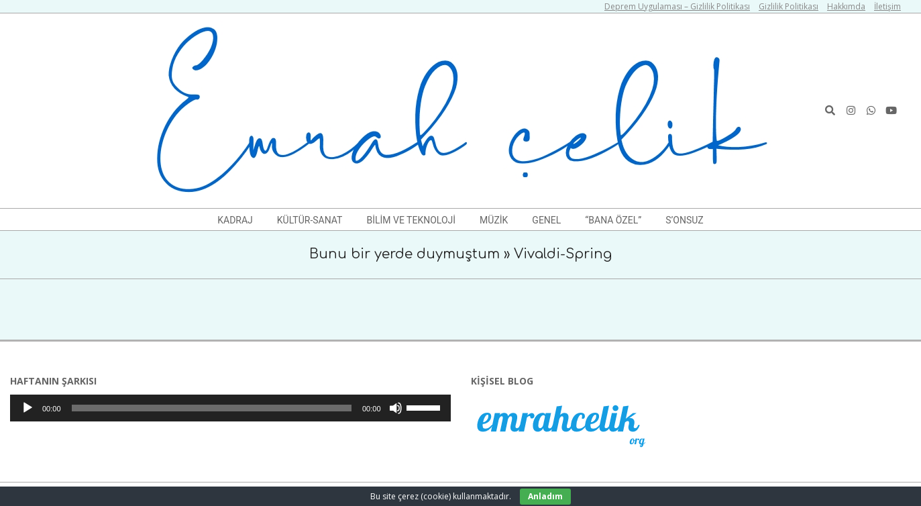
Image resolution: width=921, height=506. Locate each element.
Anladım (545, 496)
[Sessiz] (395, 408)
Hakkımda (846, 6)
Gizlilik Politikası (788, 6)
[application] (230, 408)
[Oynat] (27, 408)
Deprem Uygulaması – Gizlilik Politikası (677, 6)
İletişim (887, 6)
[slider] (211, 408)
